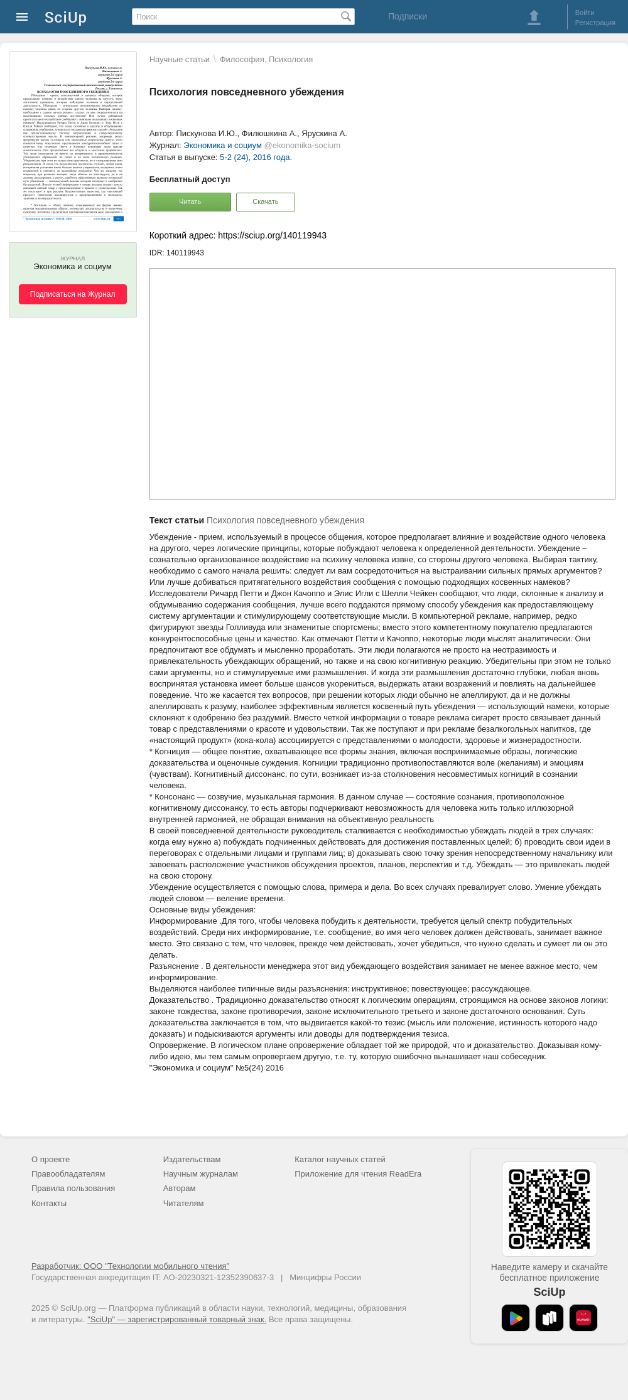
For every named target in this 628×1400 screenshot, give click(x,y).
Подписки (407, 16)
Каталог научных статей (340, 1159)
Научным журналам (200, 1173)
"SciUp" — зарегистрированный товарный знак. (176, 1319)
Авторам (179, 1188)
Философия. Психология (266, 59)
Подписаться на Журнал (73, 294)
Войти (585, 12)
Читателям (183, 1203)
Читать (190, 201)
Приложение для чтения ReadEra (358, 1173)
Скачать (265, 201)
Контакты (49, 1203)
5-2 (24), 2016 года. (256, 157)
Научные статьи (179, 59)
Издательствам (192, 1159)
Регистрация (595, 22)
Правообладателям (68, 1173)
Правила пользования (73, 1188)
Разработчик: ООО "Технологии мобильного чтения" (130, 1266)
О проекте (50, 1159)
